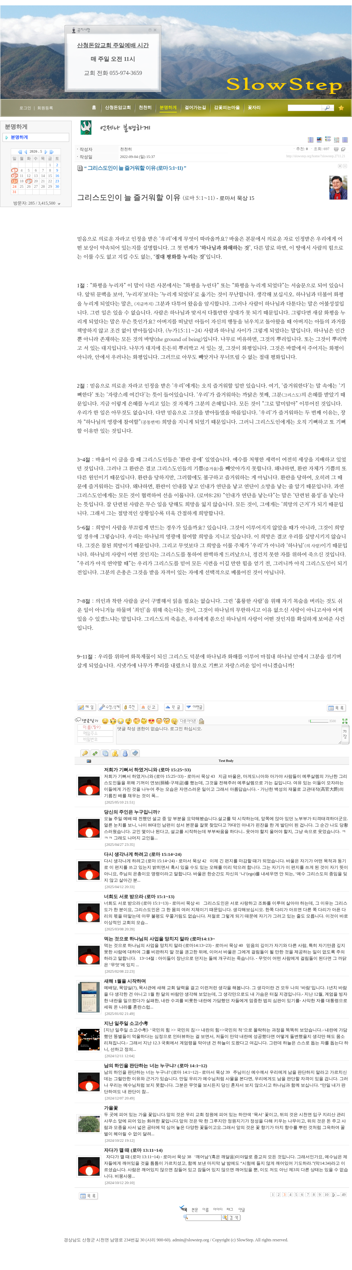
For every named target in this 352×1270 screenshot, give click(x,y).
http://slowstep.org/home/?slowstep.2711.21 (316, 156)
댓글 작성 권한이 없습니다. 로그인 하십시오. (229, 734)
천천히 (126, 149)
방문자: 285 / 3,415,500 (37, 203)
